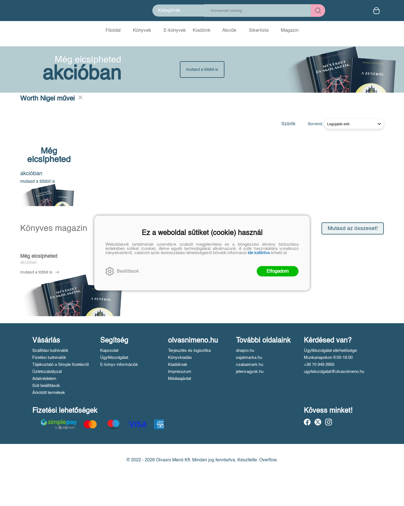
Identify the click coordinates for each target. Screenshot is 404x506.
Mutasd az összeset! (353, 228)
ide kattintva (259, 253)
